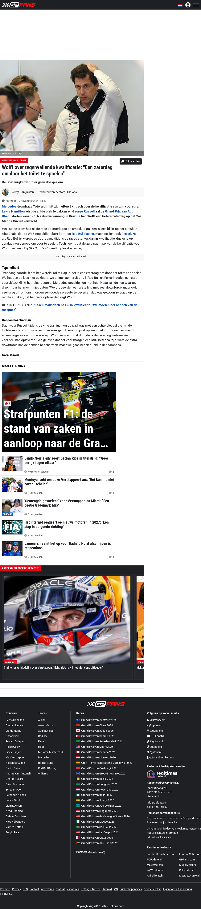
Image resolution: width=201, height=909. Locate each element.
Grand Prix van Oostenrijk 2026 (97, 768)
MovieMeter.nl (155, 864)
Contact (34, 889)
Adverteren (47, 889)
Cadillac (42, 736)
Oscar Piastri (13, 736)
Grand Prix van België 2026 (94, 778)
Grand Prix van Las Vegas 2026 (97, 832)
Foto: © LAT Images (12, 153)
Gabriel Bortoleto (16, 816)
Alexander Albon (15, 762)
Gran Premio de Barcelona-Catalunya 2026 (104, 762)
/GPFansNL (156, 736)
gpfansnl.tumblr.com (160, 757)
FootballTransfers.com (160, 854)
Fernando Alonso (16, 794)
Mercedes (9, 206)
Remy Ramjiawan (23, 192)
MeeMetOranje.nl (189, 875)
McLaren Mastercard (50, 752)
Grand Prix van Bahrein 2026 (95, 736)
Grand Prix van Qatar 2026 (94, 837)
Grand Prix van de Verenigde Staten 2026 (103, 816)
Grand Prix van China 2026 (94, 725)
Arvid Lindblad (14, 811)
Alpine (41, 720)
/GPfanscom (156, 720)
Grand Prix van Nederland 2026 (97, 789)
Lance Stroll (13, 800)
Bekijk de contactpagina (159, 837)
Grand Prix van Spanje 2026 (95, 800)
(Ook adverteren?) (96, 852)
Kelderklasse (186, 870)
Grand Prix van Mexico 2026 (95, 821)
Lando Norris (13, 730)
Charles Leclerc (15, 725)
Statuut (60, 889)
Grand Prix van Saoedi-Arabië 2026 (99, 741)
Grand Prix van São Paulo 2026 (97, 827)
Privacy (16, 889)
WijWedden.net (155, 870)
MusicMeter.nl (187, 864)
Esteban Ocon (14, 789)
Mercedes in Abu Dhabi (14, 160)
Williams (43, 773)
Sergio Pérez (13, 832)
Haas (41, 746)
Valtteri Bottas (14, 827)
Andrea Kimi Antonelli (18, 773)
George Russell (83, 211)
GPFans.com (187, 859)
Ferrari (126, 234)
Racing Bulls (45, 762)
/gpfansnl (154, 746)
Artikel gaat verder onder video (72, 256)
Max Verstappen (15, 757)
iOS (116, 889)
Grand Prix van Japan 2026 (95, 730)
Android (107, 889)
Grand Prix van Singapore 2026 (97, 811)
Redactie (5, 889)
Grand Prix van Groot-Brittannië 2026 (100, 773)
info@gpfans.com (157, 802)
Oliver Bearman (15, 784)
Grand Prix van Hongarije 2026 (96, 784)
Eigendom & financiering (177, 889)
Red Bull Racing (83, 234)
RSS (25, 889)
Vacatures (73, 889)
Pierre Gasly (13, 746)
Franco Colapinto (16, 741)
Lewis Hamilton (13, 211)
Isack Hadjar (13, 752)
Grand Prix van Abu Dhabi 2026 (97, 843)
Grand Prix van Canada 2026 (95, 752)
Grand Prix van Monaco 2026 (96, 757)
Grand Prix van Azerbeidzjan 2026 (98, 805)
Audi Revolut (45, 730)
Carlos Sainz (13, 768)
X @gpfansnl (154, 725)
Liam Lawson (14, 805)
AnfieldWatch (155, 875)
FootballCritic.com (190, 854)
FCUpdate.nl (154, 859)
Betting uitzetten (90, 889)
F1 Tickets (6, 893)
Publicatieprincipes (131, 889)
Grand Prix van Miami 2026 (94, 746)
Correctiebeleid (152, 889)
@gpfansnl (155, 730)
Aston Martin (46, 725)
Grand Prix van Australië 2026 (96, 720)
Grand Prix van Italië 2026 (94, 794)
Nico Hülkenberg (15, 821)
